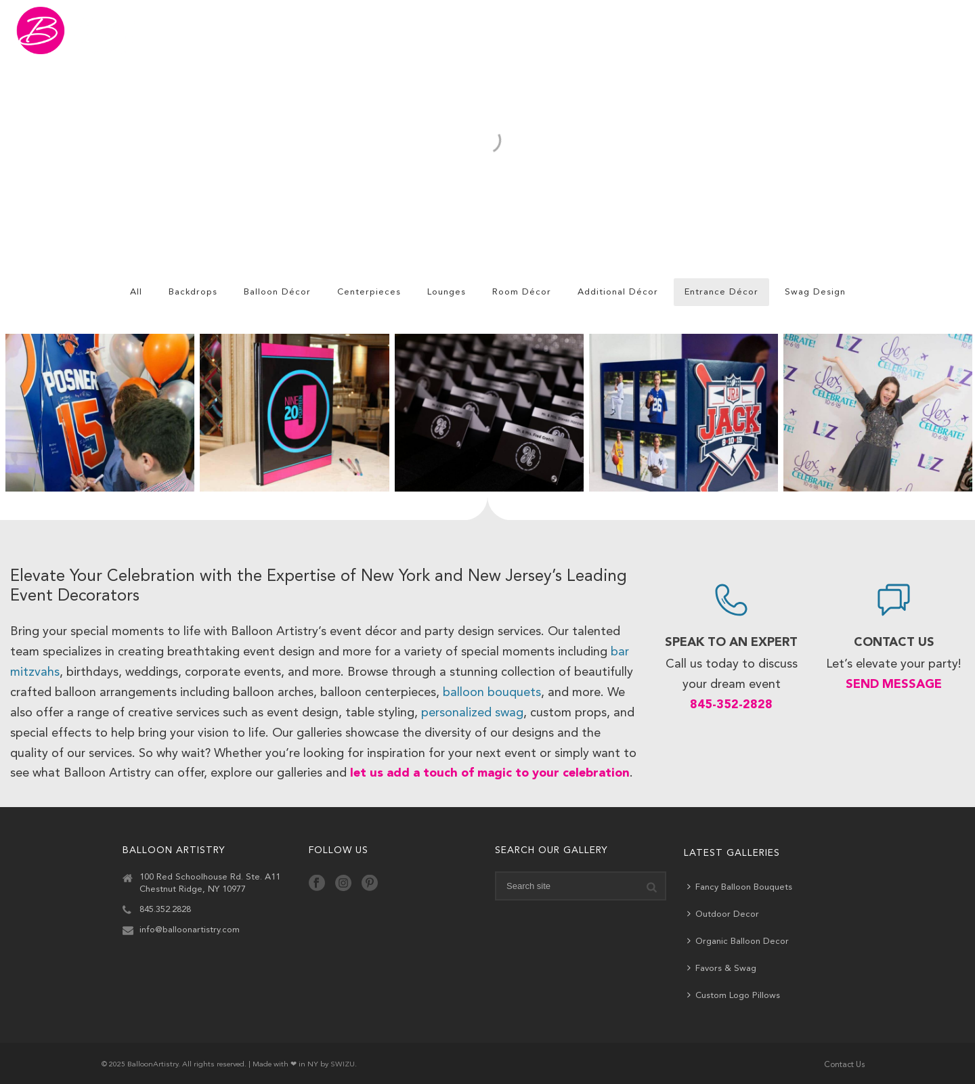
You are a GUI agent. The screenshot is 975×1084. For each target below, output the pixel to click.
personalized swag (472, 713)
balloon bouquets (492, 693)
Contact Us (844, 1065)
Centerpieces (369, 292)
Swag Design (815, 292)
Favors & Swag (721, 968)
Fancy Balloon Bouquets (739, 887)
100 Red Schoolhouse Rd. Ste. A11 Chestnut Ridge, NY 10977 (209, 883)
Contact (895, 31)
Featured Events (586, 31)
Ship (757, 30)
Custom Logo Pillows (733, 995)
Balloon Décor (277, 292)
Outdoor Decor (723, 914)
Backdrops (193, 292)
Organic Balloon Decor (738, 941)
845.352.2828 (165, 909)
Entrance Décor (721, 292)
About (823, 31)
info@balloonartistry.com (189, 930)
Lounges (446, 292)
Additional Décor (618, 292)
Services (686, 31)
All (136, 292)
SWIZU (342, 1064)
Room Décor (521, 292)
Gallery (487, 31)
